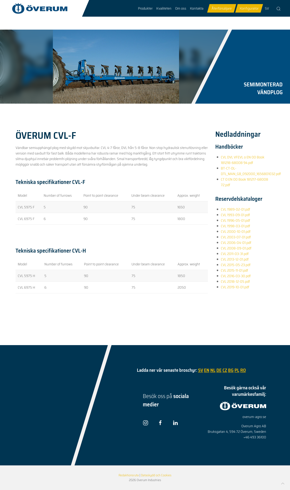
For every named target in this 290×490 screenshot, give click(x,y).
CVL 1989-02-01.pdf (235, 209)
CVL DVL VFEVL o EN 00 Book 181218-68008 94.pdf (242, 160)
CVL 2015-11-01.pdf (234, 270)
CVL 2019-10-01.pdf (235, 287)
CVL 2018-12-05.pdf (235, 281)
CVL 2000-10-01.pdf (235, 231)
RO (243, 370)
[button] (145, 8)
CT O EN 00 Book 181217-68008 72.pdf (244, 182)
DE (219, 370)
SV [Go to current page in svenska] (267, 8)
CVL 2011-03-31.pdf (235, 254)
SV (200, 370)
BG (231, 370)
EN (206, 370)
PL (237, 370)
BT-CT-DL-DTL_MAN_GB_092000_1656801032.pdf (251, 171)
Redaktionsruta (129, 475)
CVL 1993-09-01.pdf (235, 215)
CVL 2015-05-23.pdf (235, 265)
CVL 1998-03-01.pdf (235, 226)
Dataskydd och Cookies (156, 475)
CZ (224, 370)
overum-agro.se (254, 417)
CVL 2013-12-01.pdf (235, 259)
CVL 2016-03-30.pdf (236, 276)
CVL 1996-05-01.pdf (235, 220)
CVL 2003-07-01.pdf (236, 237)
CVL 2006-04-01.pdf (236, 243)
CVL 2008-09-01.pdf (236, 248)
